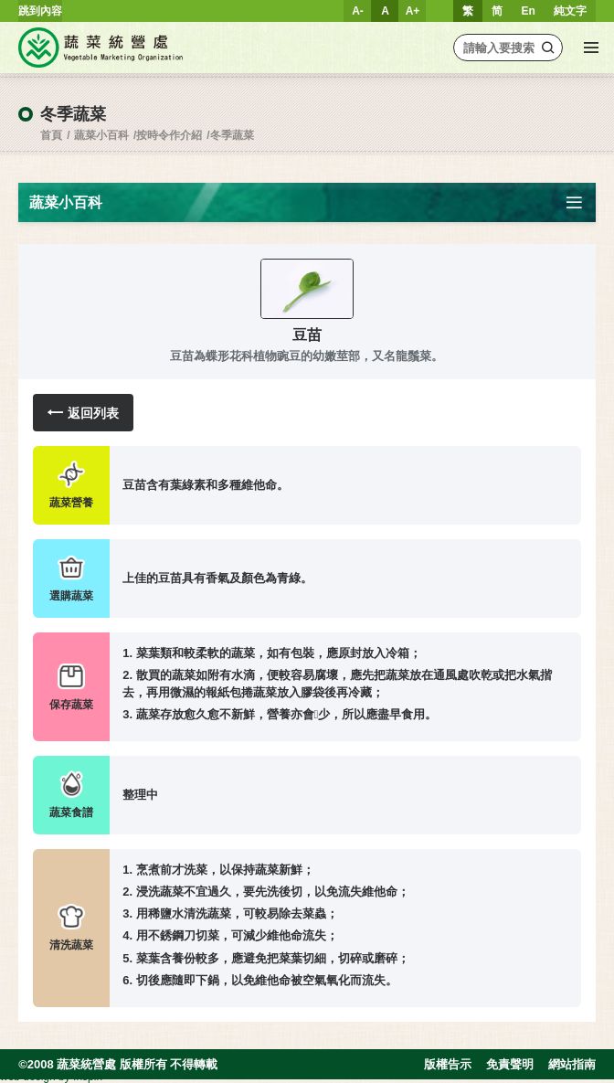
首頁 (51, 135)
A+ (413, 11)
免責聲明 (510, 1064)
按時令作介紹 (169, 135)
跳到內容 (40, 11)
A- (358, 11)
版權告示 (447, 1064)
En (528, 11)
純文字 (570, 11)
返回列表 (83, 412)
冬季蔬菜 (232, 135)
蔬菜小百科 (101, 135)
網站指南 (572, 1064)
